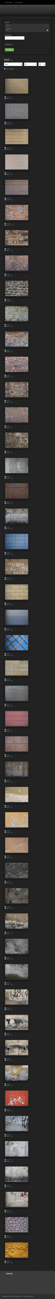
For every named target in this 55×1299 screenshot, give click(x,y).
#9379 (8, 476)
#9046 (8, 654)
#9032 (8, 1008)
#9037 (8, 881)
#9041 (8, 780)
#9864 (8, 274)
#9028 (8, 1109)
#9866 (8, 223)
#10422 (9, 173)
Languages (19, 2)
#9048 (8, 603)
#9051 (8, 527)
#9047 (8, 628)
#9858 (8, 426)
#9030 (8, 1058)
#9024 (8, 1210)
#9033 (8, 983)
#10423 (9, 147)
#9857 (8, 451)
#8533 (8, 1236)
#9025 (8, 1185)
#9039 (8, 831)
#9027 (8, 1134)
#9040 (8, 805)
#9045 (8, 679)
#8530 (8, 1261)
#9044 (8, 704)
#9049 (8, 578)
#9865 (8, 249)
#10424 (9, 122)
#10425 (9, 97)
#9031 (8, 1033)
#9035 (8, 932)
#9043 (8, 729)
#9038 (8, 856)
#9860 (8, 375)
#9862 (8, 325)
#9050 (8, 552)
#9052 (8, 502)
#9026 (8, 1160)
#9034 (8, 957)
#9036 (8, 907)
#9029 (8, 1084)
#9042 (8, 755)
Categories (8, 2)
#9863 (8, 299)
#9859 (8, 400)
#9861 (8, 350)
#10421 (9, 198)
